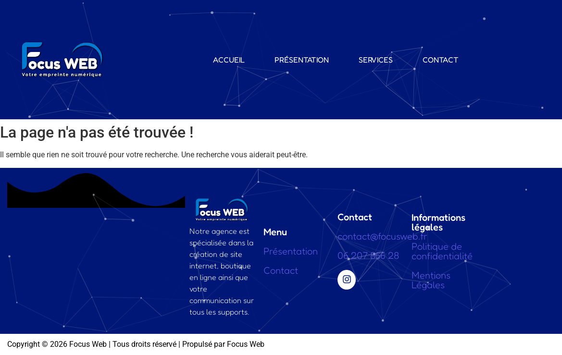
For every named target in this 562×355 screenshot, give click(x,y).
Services (376, 59)
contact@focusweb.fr (382, 236)
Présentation (302, 59)
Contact (441, 59)
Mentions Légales (431, 280)
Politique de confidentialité (442, 251)
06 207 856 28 (368, 255)
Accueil (229, 59)
